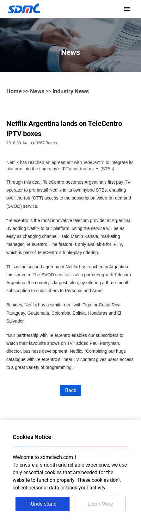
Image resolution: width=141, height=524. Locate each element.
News (37, 91)
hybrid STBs (95, 190)
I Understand (42, 504)
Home (14, 91)
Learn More (100, 504)
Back (70, 390)
